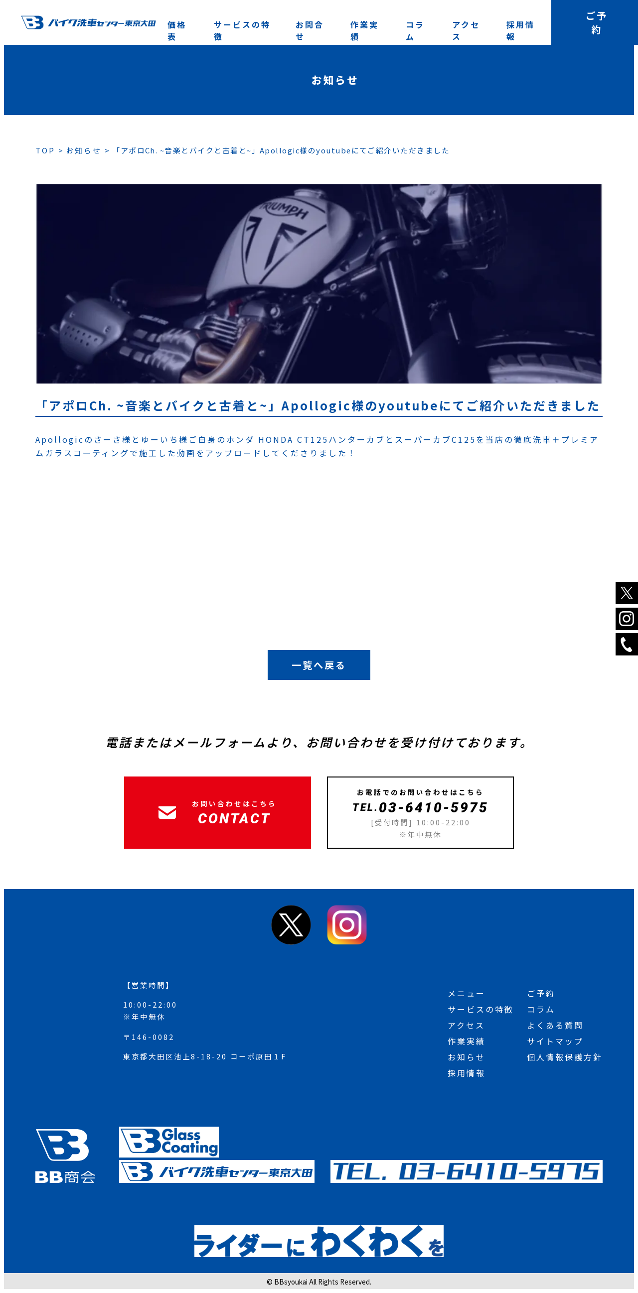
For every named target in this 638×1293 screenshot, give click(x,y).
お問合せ (310, 30)
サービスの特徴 (242, 30)
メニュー (466, 993)
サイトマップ (555, 1041)
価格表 (176, 30)
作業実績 (364, 30)
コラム (415, 30)
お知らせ (466, 1057)
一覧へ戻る (319, 665)
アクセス (466, 30)
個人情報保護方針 (565, 1057)
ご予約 (541, 993)
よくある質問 (555, 1025)
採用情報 (520, 30)
